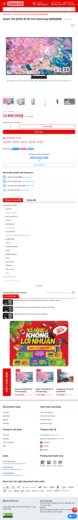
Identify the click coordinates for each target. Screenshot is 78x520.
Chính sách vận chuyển (47, 416)
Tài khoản (57, 4)
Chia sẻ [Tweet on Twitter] (30, 149)
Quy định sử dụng (46, 423)
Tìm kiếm (6, 412)
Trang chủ (6, 14)
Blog (4, 446)
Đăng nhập (6, 416)
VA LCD (26, 235)
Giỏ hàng (69, 3)
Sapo (9, 509)
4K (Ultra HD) (10, 228)
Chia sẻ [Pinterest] (23, 149)
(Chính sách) (30, 185)
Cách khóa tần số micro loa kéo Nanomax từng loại (30, 314)
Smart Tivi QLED (11, 213)
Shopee (44, 450)
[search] (72, 9)
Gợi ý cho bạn (6, 382)
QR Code (42, 463)
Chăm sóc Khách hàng (52, 439)
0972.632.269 (39, 157)
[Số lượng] (10, 127)
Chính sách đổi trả (46, 419)
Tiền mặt (48, 463)
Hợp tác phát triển (20, 474)
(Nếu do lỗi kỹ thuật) (27, 181)
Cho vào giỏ (47, 127)
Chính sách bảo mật (46, 412)
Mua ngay (39, 132)
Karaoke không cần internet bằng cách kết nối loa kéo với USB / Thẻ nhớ (37, 300)
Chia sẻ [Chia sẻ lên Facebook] (15, 149)
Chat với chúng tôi (39, 165)
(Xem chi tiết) (26, 177)
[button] (72, 59)
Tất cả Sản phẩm (8, 442)
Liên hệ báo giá (20, 468)
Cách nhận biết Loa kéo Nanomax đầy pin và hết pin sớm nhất (34, 307)
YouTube (44, 446)
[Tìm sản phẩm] (39, 9)
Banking (60, 463)
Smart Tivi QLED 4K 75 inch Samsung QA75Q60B (44, 390)
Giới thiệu (6, 439)
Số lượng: (6, 122)
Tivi (12, 14)
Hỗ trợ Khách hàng (20, 463)
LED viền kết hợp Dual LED (15, 235)
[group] (39, 59)
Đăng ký (5, 419)
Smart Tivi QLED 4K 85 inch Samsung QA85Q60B (23, 390)
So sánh (68, 19)
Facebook (44, 442)
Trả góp (55, 463)
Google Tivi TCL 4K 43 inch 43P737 (64, 390)
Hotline (40, 4)
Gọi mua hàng (49, 435)
